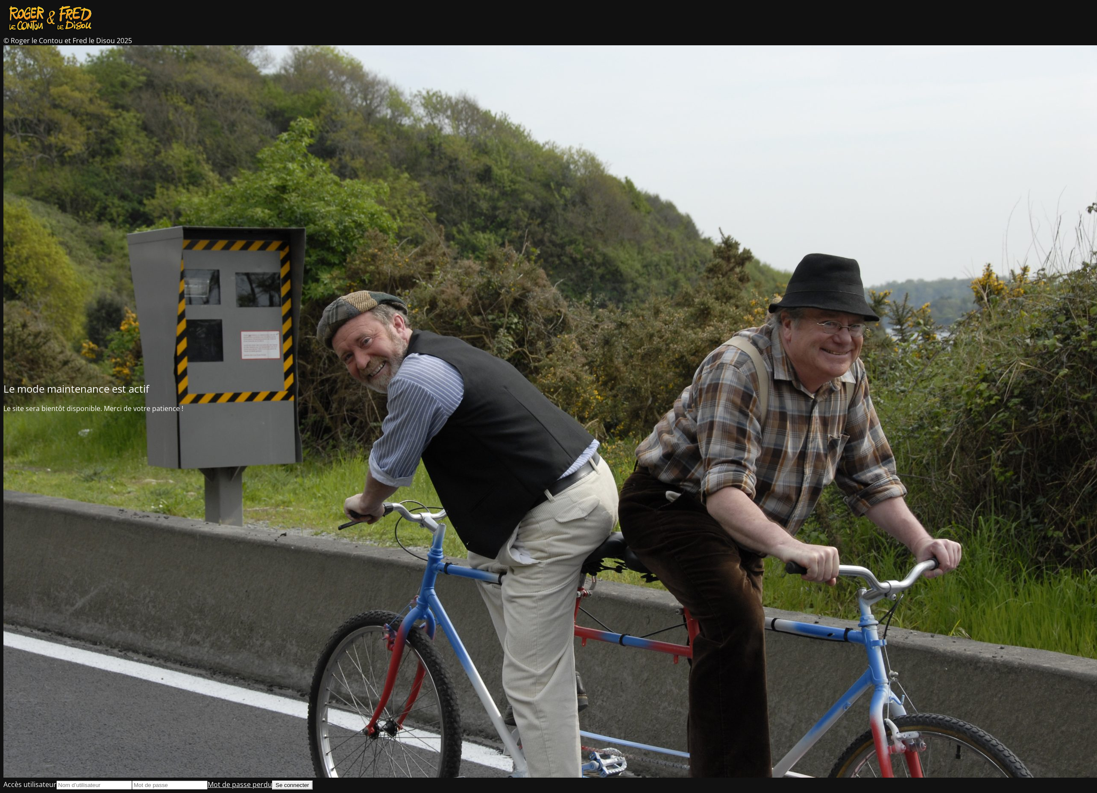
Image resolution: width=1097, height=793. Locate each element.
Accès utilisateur (29, 784)
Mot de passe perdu (240, 784)
